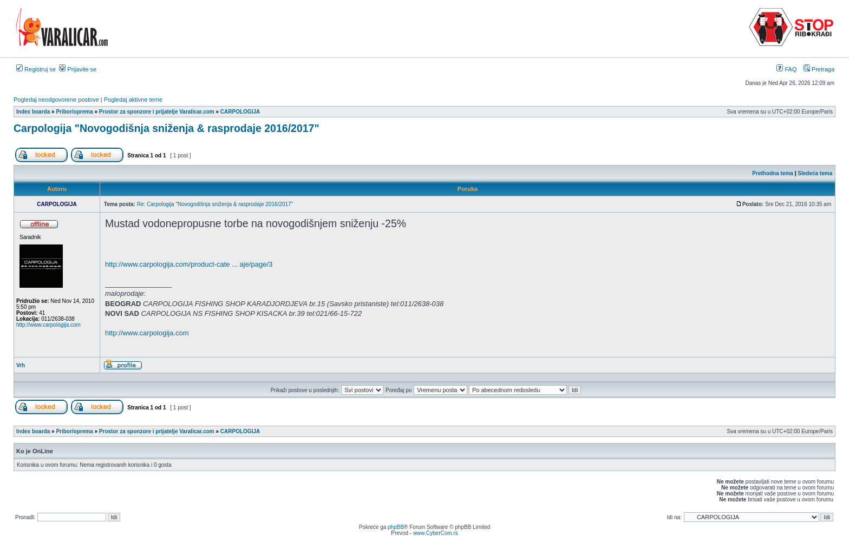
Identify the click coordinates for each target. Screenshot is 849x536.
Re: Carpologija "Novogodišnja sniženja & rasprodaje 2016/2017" (215, 204)
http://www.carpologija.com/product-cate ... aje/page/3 (188, 264)
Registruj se (36, 69)
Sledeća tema (815, 173)
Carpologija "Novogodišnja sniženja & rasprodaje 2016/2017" (166, 128)
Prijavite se (77, 69)
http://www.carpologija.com (48, 325)
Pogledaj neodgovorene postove (56, 99)
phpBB (396, 527)
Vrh (20, 365)
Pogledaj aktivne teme (133, 99)
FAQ (786, 69)
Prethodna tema (772, 173)
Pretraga (819, 69)
